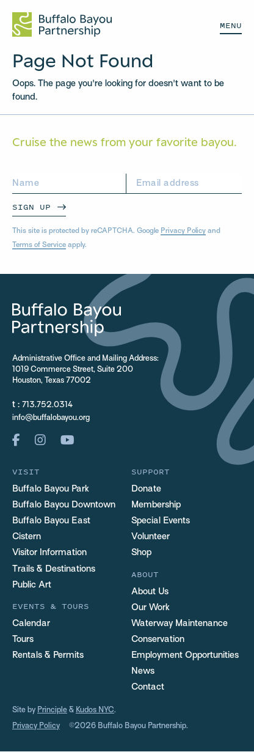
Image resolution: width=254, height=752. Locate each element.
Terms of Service (39, 245)
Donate (146, 489)
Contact (147, 687)
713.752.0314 (47, 405)
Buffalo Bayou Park (50, 489)
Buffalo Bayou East (51, 521)
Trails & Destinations (53, 569)
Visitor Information (49, 553)
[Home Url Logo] (62, 24)
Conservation (157, 639)
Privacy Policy (183, 231)
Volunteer (150, 537)
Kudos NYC (95, 711)
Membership (156, 505)
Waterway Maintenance (179, 623)
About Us (150, 592)
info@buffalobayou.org (51, 418)
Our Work (150, 607)
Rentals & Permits (48, 655)
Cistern (26, 537)
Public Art (31, 585)
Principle (52, 711)
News (142, 671)
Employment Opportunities (185, 655)
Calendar (31, 623)
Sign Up (31, 207)
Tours (23, 639)
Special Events (160, 521)
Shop (141, 553)
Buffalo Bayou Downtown (63, 505)
